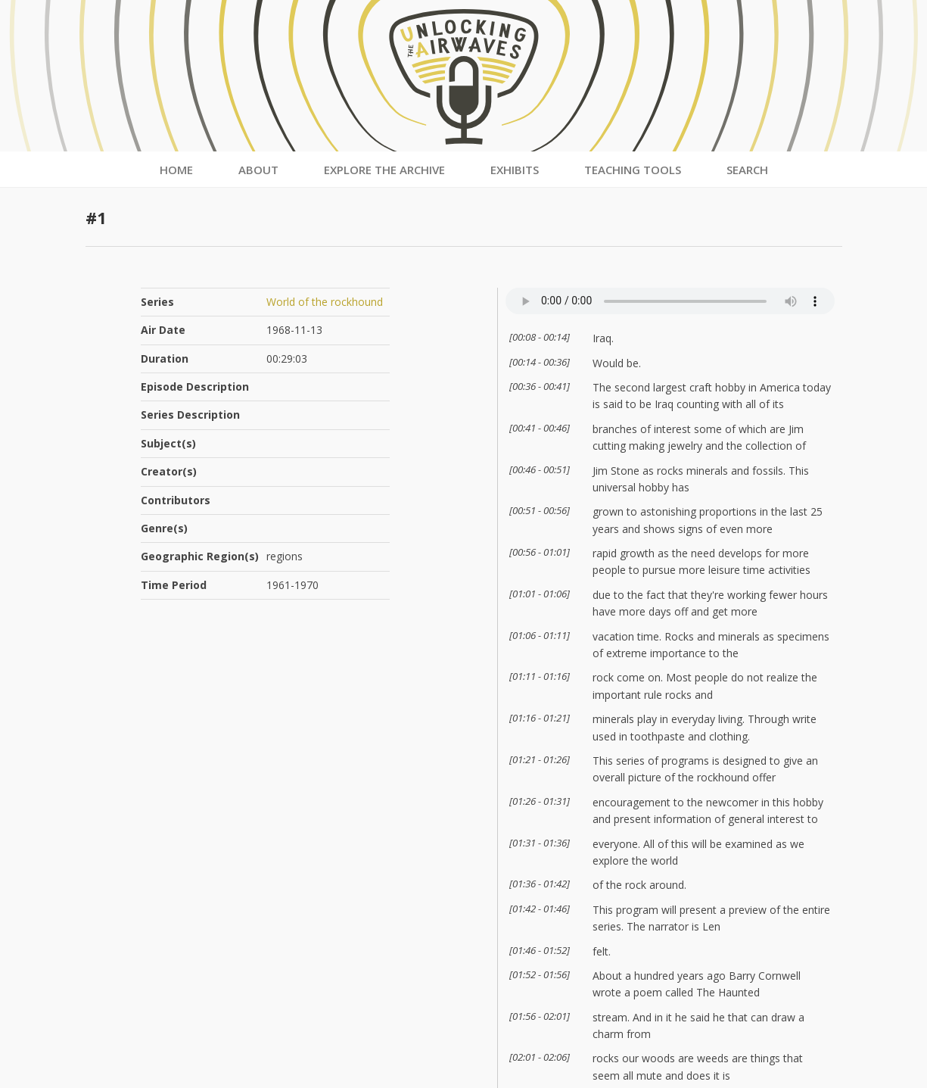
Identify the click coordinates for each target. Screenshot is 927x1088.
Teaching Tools (632, 169)
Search (747, 169)
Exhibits (514, 169)
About (258, 169)
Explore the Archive (384, 169)
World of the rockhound (324, 302)
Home (176, 169)
